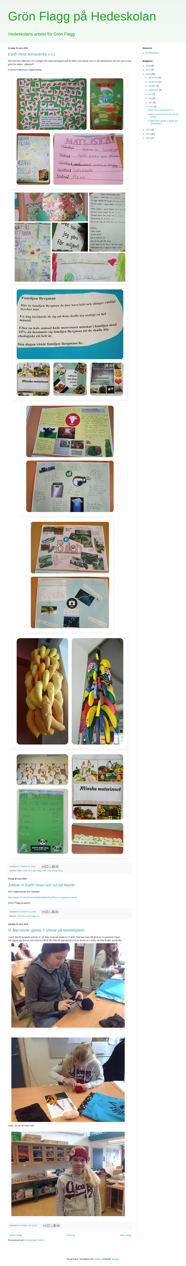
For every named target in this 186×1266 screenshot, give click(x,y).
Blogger (115, 1259)
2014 (148, 134)
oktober (152, 86)
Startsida (71, 1235)
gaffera (97, 1259)
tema (60, 871)
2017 (148, 70)
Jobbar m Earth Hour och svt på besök (41, 885)
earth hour (27, 871)
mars (151, 106)
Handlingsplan (152, 53)
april (150, 102)
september (153, 90)
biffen (20, 871)
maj (150, 98)
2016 (148, 74)
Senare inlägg (15, 1235)
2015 (148, 130)
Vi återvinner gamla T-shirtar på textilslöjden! (46, 930)
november (153, 82)
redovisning (52, 871)
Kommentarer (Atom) (34, 1240)
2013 (148, 138)
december (153, 77)
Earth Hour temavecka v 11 (31, 54)
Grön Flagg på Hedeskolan (82, 16)
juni (150, 94)
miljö (44, 871)
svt (38, 916)
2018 (148, 66)
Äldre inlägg (125, 1235)
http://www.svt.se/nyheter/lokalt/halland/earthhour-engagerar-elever (42, 897)
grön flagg (37, 871)
